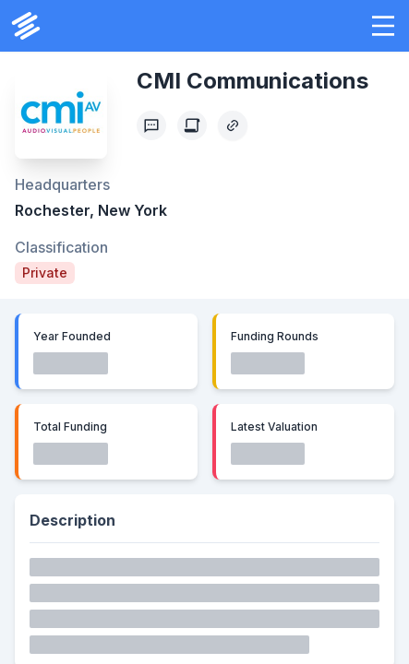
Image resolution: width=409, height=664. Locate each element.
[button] (383, 25)
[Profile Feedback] (151, 125)
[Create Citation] (192, 125)
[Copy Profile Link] (232, 125)
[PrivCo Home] (25, 25)
